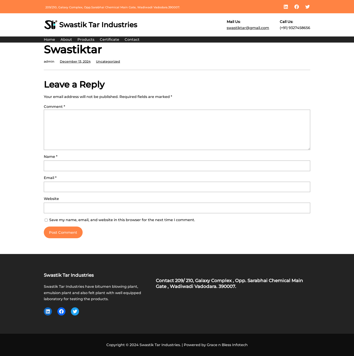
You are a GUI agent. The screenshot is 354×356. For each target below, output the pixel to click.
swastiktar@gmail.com (248, 28)
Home (49, 39)
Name (50, 156)
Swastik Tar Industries (98, 24)
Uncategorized (108, 61)
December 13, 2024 (75, 61)
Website (51, 199)
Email (50, 178)
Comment (54, 106)
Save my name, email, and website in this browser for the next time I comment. (122, 220)
